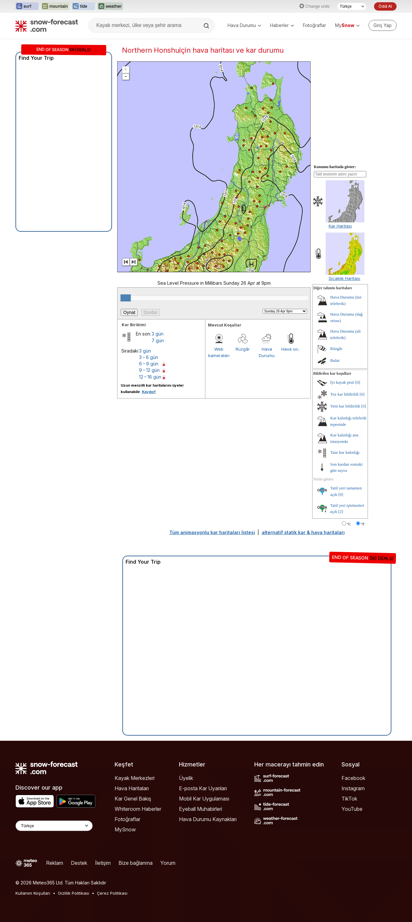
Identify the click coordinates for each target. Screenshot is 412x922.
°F (363, 524)
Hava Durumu (244, 25)
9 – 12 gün (149, 370)
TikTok (349, 798)
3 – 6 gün (148, 357)
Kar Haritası (340, 225)
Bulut (335, 360)
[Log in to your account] (383, 25)
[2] (340, 511)
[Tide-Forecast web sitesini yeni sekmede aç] (83, 6)
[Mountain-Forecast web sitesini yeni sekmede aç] (55, 6)
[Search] (207, 25)
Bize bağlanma (135, 863)
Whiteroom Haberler (138, 809)
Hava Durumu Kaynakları (208, 819)
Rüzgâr (243, 349)
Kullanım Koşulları (32, 893)
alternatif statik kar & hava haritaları (303, 532)
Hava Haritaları (132, 788)
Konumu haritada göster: (335, 167)
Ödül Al (385, 6)
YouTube (352, 809)
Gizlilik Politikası (73, 893)
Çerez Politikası (112, 893)
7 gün (158, 340)
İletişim (103, 863)
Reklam (54, 863)
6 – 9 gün (148, 363)
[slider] (125, 297)
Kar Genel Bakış (133, 798)
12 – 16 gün (150, 377)
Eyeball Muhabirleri (200, 809)
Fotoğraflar (314, 25)
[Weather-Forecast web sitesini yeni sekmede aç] (110, 6)
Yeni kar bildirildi (345, 406)
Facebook (353, 778)
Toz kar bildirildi (344, 394)
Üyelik (186, 778)
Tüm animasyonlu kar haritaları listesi (212, 532)
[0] (357, 382)
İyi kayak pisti (342, 382)
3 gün (158, 333)
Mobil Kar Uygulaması (204, 798)
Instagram (353, 788)
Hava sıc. (290, 349)
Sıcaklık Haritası (344, 278)
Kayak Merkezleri (134, 778)
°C (349, 524)
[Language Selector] (54, 825)
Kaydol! (149, 391)
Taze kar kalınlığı (345, 452)
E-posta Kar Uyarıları (203, 788)
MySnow (125, 829)
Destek (79, 863)
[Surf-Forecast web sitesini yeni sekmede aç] (27, 6)
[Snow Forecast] (46, 25)
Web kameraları (218, 352)
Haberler (282, 25)
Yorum (167, 863)
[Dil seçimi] (351, 6)
